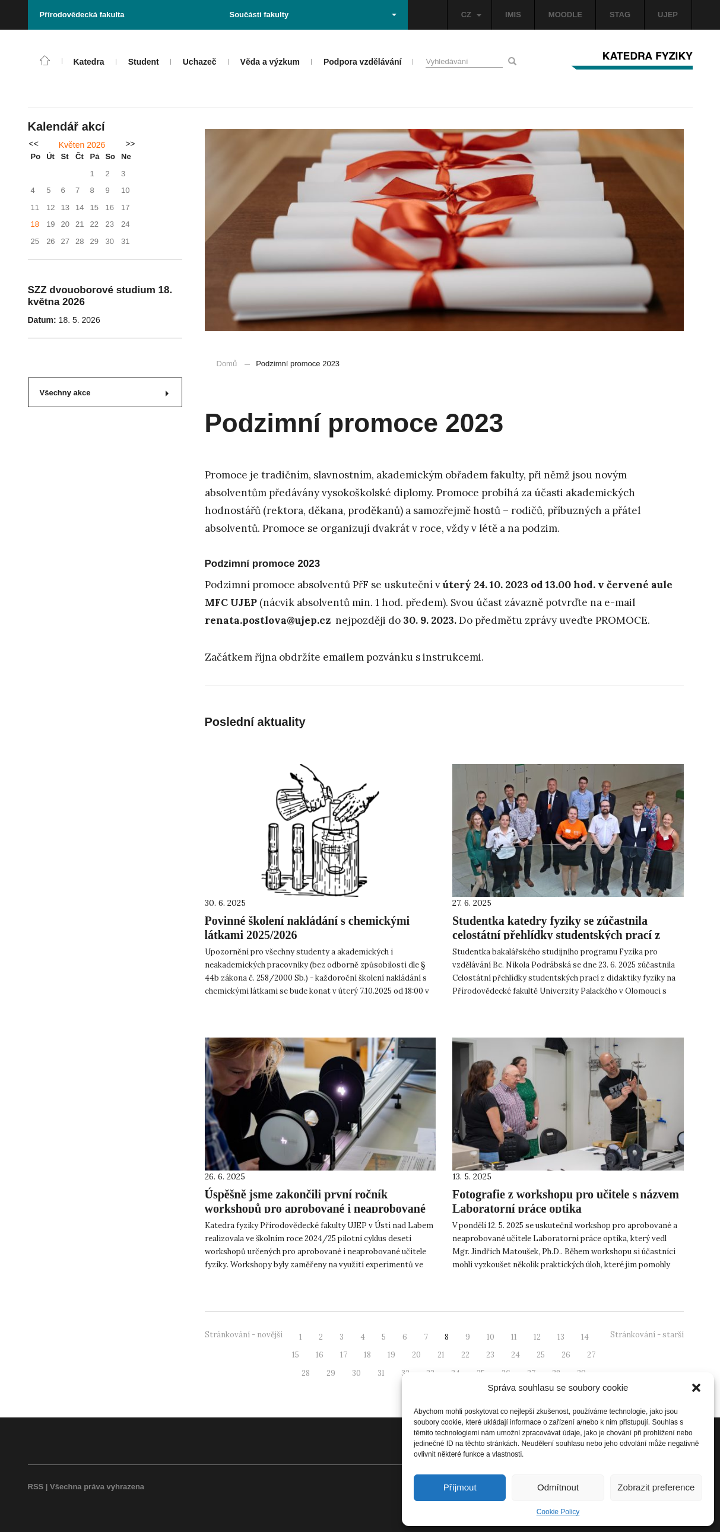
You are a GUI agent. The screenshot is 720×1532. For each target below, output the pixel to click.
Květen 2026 (82, 145)
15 (295, 1355)
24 (515, 1355)
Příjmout (460, 1487)
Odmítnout (558, 1487)
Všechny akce (104, 392)
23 (490, 1355)
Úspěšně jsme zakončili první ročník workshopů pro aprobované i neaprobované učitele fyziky (315, 1208)
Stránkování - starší (647, 1335)
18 (35, 224)
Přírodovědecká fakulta (82, 14)
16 (319, 1355)
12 (537, 1337)
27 (591, 1355)
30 (356, 1373)
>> (130, 143)
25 (541, 1355)
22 (465, 1355)
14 (585, 1337)
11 (514, 1337)
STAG (620, 14)
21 (441, 1355)
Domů (227, 363)
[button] (696, 1388)
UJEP (668, 14)
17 (343, 1355)
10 (490, 1337)
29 (330, 1373)
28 (306, 1373)
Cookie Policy (558, 1512)
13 (560, 1337)
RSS (36, 1486)
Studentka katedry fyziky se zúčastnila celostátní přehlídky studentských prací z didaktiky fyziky (556, 935)
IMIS (513, 14)
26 (566, 1355)
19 (391, 1355)
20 (416, 1355)
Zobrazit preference (655, 1487)
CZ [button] (471, 14)
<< (34, 143)
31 (381, 1373)
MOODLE (565, 14)
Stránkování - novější (244, 1335)
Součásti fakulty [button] (313, 14)
